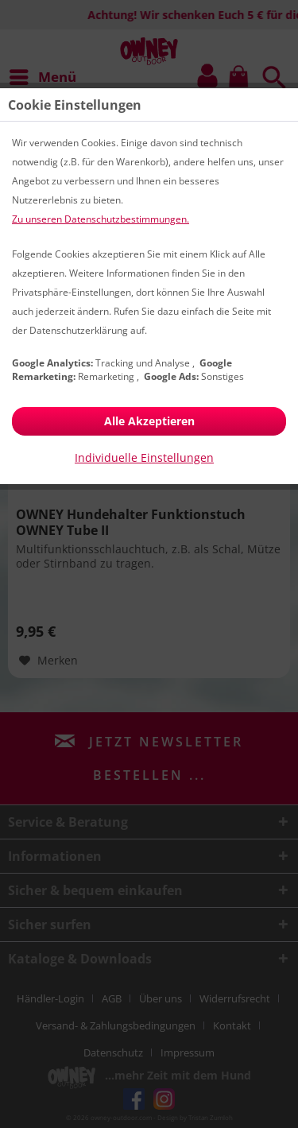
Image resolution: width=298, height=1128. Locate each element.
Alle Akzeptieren (149, 420)
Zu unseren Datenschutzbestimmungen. (100, 219)
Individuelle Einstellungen (144, 457)
